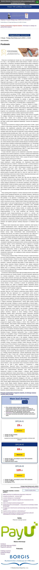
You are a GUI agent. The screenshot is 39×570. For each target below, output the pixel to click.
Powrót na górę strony (30, 490)
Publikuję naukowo (6, 551)
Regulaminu (9, 412)
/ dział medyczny (19, 35)
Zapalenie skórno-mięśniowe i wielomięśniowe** (14, 511)
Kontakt (27, 4)
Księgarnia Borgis (5, 552)
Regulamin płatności (6, 547)
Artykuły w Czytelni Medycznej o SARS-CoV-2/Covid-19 (16, 20)
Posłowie (24, 22)
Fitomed (3, 554)
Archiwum (3, 544)
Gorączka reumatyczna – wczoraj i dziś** (12, 496)
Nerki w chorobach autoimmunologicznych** (13, 503)
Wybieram (19, 430)
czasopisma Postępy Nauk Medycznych (29, 487)
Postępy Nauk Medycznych (13, 22)
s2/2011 (20, 22)
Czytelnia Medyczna (4, 22)
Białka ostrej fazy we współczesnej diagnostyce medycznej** (17, 494)
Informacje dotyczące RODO (8, 545)
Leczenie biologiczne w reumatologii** (12, 498)
